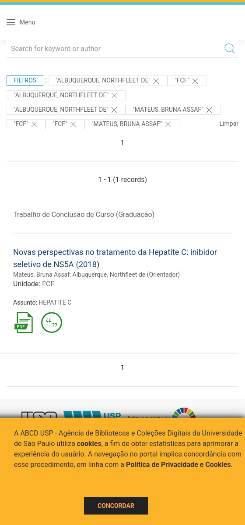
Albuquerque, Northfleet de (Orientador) (126, 274)
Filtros (25, 80)
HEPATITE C (54, 302)
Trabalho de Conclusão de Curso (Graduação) (83, 214)
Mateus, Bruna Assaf (41, 274)
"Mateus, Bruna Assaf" (173, 110)
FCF (48, 284)
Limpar (229, 123)
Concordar (116, 505)
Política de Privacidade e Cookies (178, 464)
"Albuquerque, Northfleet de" (108, 81)
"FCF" (187, 81)
